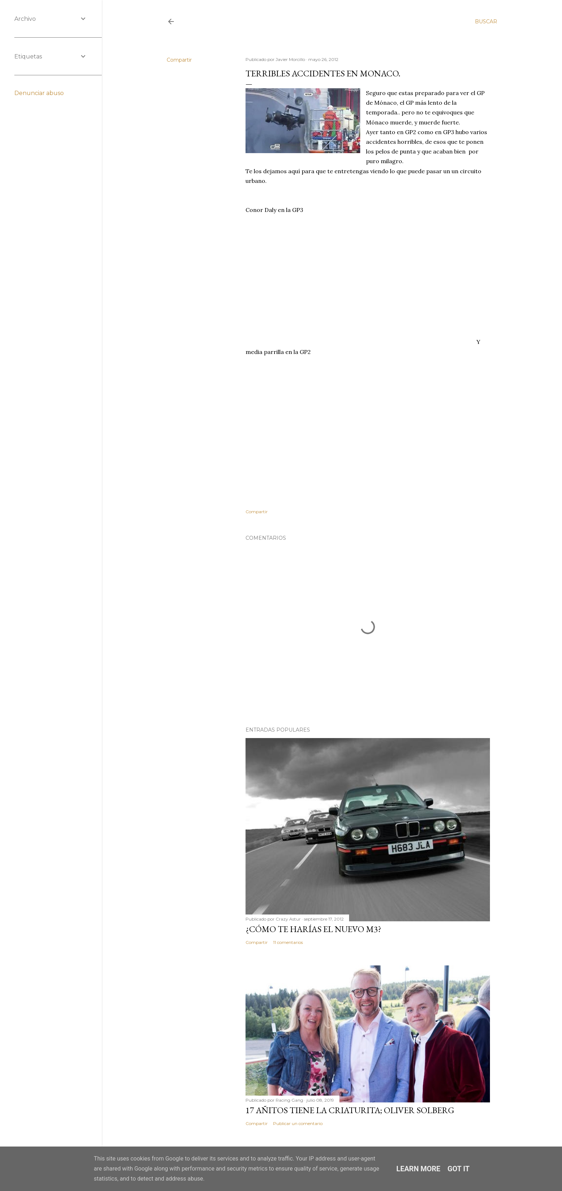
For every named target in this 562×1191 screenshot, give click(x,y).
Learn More (418, 1168)
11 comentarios (288, 942)
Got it (459, 1168)
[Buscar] (486, 21)
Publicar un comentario (298, 1123)
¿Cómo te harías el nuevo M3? (313, 929)
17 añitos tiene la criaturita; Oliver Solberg (350, 1110)
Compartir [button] (179, 60)
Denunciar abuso (39, 93)
